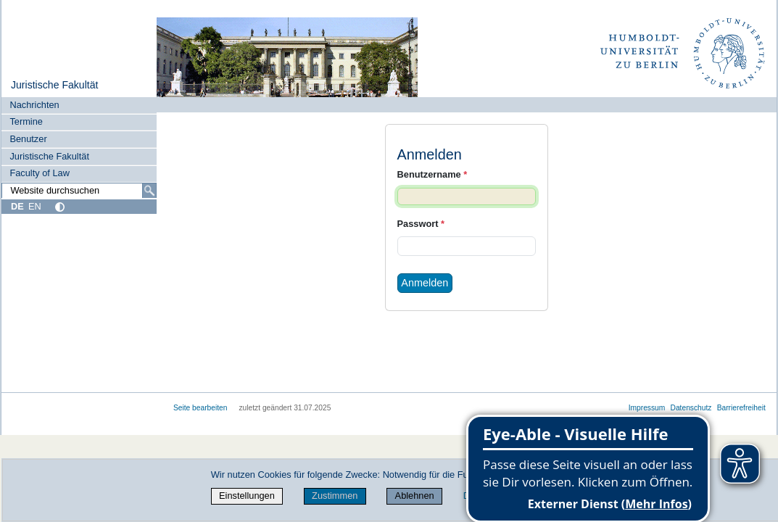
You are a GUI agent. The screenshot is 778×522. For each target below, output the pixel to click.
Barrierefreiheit (741, 408)
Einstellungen (247, 495)
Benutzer (27, 138)
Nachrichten (34, 104)
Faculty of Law (39, 172)
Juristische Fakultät (55, 85)
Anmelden (424, 283)
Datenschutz (691, 408)
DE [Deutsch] (17, 206)
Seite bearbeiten (200, 408)
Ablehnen (414, 495)
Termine (26, 121)
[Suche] (149, 191)
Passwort (420, 223)
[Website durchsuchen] (79, 191)
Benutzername (432, 174)
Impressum (647, 408)
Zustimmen (334, 495)
